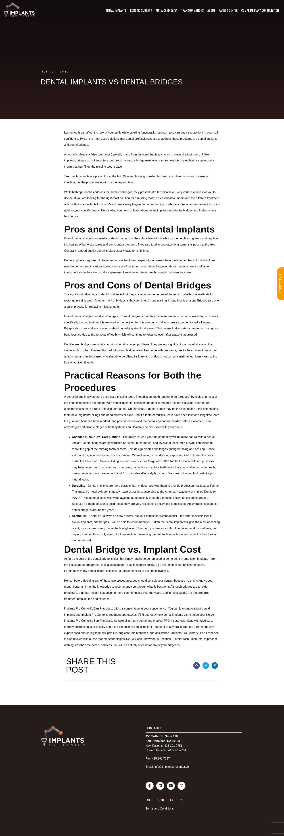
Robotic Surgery (141, 10)
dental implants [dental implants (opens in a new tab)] (208, 138)
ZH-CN (160, 799)
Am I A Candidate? (166, 10)
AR (148, 799)
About (211, 10)
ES (181, 799)
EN (171, 799)
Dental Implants (115, 10)
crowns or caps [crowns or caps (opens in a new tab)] (123, 415)
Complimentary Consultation (260, 10)
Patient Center (228, 10)
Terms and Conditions (160, 808)
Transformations (192, 10)
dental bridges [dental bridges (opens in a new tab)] (79, 144)
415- (167, 745)
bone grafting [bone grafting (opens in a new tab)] (158, 300)
